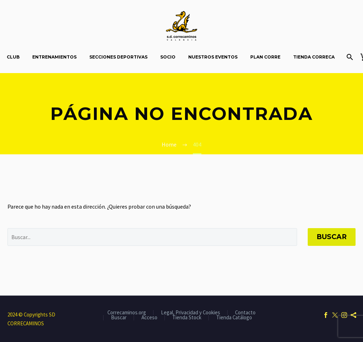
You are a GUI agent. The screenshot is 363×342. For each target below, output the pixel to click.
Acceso (149, 317)
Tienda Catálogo (234, 317)
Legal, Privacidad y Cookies (190, 312)
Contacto (245, 312)
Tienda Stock (186, 317)
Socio (167, 57)
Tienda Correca (314, 57)
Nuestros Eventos (213, 57)
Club (13, 57)
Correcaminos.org (126, 312)
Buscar (332, 237)
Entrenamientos (54, 57)
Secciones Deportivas (118, 57)
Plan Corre (265, 57)
